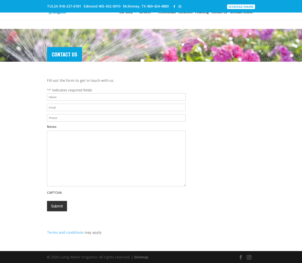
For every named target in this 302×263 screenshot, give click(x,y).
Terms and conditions (65, 232)
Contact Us (219, 12)
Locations (186, 12)
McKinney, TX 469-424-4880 (146, 6)
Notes (51, 127)
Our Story (126, 12)
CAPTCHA (54, 193)
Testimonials (166, 12)
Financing (202, 12)
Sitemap (141, 257)
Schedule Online (241, 6)
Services (145, 12)
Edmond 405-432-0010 (102, 6)
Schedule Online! (241, 12)
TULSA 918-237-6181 (64, 6)
